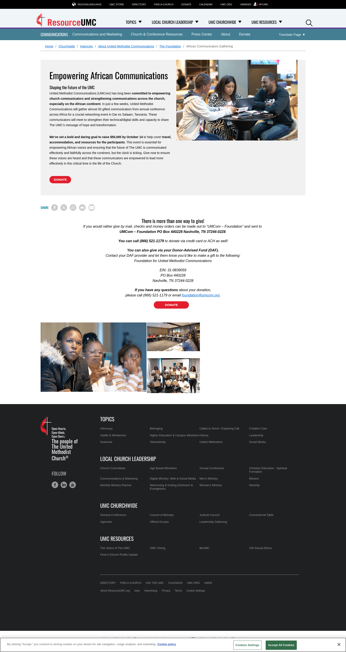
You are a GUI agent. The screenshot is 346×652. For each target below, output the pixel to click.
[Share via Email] (91, 207)
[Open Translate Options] (292, 35)
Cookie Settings (195, 590)
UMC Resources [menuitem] (264, 22)
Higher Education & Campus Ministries (174, 435)
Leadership (256, 435)
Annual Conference (211, 468)
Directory (139, 4)
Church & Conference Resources (157, 34)
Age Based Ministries (163, 468)
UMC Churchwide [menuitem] (222, 22)
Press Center (202, 34)
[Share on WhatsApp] (73, 207)
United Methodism (211, 442)
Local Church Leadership (128, 458)
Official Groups (159, 521)
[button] (309, 22)
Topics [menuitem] (131, 22)
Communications (54, 34)
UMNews (245, 4)
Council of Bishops (162, 515)
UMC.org (226, 4)
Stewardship (158, 442)
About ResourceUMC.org (115, 590)
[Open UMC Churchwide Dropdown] (239, 22)
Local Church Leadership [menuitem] (172, 22)
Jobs (137, 590)
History (203, 435)
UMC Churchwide (118, 505)
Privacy (166, 590)
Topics (107, 419)
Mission (254, 478)
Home (49, 46)
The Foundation (170, 46)
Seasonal (106, 442)
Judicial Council (209, 515)
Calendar (205, 4)
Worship (254, 485)
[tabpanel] (94, 357)
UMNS (208, 583)
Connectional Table (261, 515)
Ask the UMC (155, 583)
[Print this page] (82, 207)
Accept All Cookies (281, 645)
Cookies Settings (248, 645)
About (225, 34)
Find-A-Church (163, 4)
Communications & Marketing (119, 478)
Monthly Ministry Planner (116, 485)
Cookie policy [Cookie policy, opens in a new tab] (166, 644)
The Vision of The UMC (115, 548)
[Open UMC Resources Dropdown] (280, 22)
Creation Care (258, 428)
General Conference (113, 515)
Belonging (156, 428)
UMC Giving (157, 548)
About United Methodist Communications (126, 46)
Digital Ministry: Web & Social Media (173, 478)
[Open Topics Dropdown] (140, 22)
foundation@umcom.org (201, 295)
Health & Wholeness (113, 435)
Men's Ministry (208, 478)
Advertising (150, 590)
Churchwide (66, 46)
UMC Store (116, 4)
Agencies (86, 46)
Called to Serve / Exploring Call (219, 428)
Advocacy (106, 428)
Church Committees (113, 468)
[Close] (339, 644)
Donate (186, 4)
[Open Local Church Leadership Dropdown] (196, 22)
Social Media (257, 442)
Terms (178, 590)
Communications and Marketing (97, 34)
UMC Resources (117, 538)
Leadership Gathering (213, 521)
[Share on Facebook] (54, 207)
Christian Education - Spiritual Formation (268, 470)
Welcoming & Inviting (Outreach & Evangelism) (171, 486)
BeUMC (204, 548)
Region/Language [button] (89, 4)
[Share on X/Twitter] (63, 207)
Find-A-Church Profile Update (119, 554)
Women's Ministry (210, 485)
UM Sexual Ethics (260, 548)
